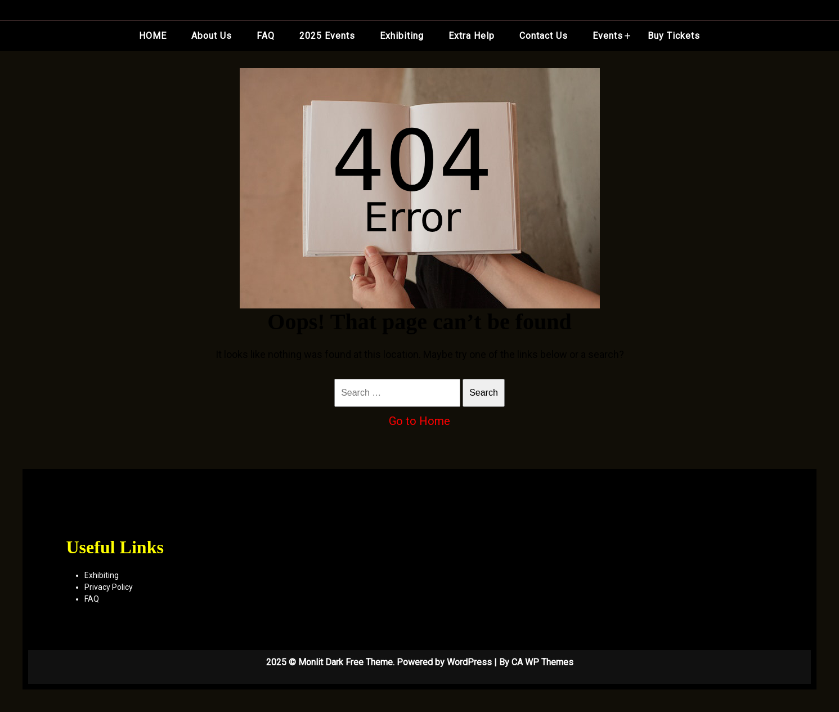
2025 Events (327, 35)
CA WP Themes (542, 662)
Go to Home (419, 421)
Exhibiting (402, 35)
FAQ (266, 35)
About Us (211, 35)
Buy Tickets (674, 35)
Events (608, 35)
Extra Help (471, 35)
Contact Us (543, 35)
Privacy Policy (108, 587)
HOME (153, 35)
